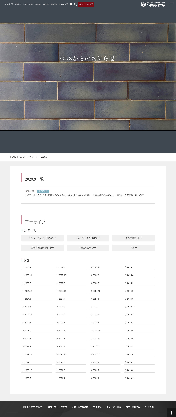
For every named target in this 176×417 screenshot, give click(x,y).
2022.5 (130, 344)
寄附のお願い (85, 4)
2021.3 (62, 368)
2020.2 (96, 384)
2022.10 (96, 336)
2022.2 (96, 352)
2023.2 (130, 328)
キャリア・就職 (113, 413)
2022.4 (28, 352)
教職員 (54, 4)
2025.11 (28, 280)
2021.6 (130, 360)
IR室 (132, 253)
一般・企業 (28, 4)
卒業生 (18, 4)
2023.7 (130, 320)
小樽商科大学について (32, 413)
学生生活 (97, 413)
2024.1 (96, 312)
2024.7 (62, 304)
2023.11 (28, 320)
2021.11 (28, 360)
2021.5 (28, 368)
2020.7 (96, 376)
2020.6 (130, 376)
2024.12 (28, 296)
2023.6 (28, 328)
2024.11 (62, 296)
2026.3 (62, 272)
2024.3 (28, 312)
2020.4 (62, 384)
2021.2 (96, 368)
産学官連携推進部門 (41, 253)
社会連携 (149, 413)
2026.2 (96, 272)
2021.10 (62, 360)
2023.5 (62, 328)
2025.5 (96, 288)
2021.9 (96, 360)
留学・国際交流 (133, 413)
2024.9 (130, 296)
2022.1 (130, 352)
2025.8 (130, 280)
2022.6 (96, 344)
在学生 (46, 4)
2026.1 (130, 272)
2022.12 (62, 336)
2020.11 (131, 368)
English (62, 4)
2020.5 (28, 384)
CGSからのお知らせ (28, 162)
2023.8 (96, 320)
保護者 (38, 4)
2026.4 (28, 272)
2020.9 (62, 376)
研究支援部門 (86, 253)
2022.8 (28, 344)
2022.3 (62, 352)
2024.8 (28, 304)
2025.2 (130, 288)
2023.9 (62, 320)
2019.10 (131, 384)
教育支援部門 (132, 243)
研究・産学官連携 (80, 413)
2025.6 (62, 288)
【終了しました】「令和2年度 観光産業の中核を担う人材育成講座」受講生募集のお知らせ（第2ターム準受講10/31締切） (85, 200)
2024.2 (62, 312)
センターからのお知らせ (41, 243)
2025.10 (62, 280)
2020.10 (28, 376)
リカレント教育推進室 (86, 243)
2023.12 (131, 312)
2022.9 (130, 336)
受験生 (7, 4)
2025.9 (96, 280)
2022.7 (62, 344)
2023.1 (28, 336)
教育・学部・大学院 (57, 413)
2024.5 (130, 304)
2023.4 (96, 328)
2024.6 (96, 304)
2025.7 (28, 288)
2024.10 (96, 296)
